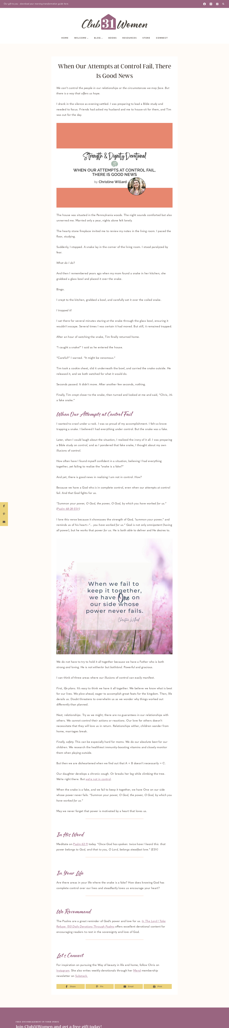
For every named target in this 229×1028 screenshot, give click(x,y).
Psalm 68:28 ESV (68, 509)
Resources (129, 38)
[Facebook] (204, 4)
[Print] (158, 986)
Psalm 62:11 (80, 844)
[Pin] (100, 986)
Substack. (81, 976)
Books (112, 38)
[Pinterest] (217, 4)
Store (146, 38)
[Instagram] (210, 4)
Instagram (62, 970)
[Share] (71, 986)
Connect (162, 38)
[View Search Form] (223, 4)
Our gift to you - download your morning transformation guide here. (36, 4)
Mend (137, 970)
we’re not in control (98, 779)
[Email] (129, 986)
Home (65, 38)
